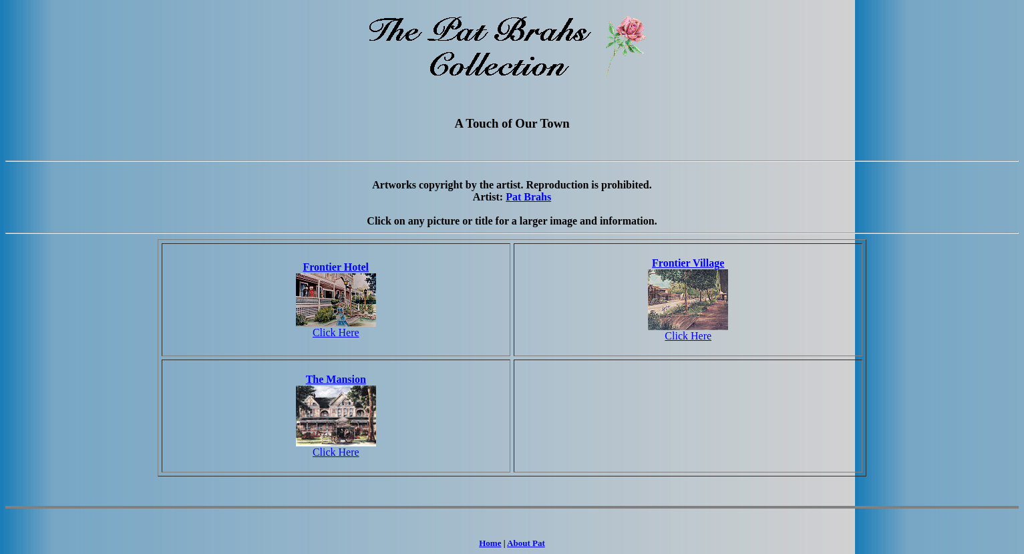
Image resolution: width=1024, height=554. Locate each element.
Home (490, 543)
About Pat (526, 543)
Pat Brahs (528, 196)
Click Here (336, 332)
